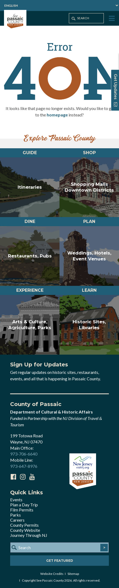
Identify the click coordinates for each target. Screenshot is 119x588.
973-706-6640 (23, 453)
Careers (17, 519)
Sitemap (73, 574)
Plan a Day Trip (24, 504)
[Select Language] (59, 5)
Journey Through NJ (28, 535)
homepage (57, 114)
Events (16, 499)
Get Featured (59, 561)
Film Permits (21, 509)
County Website (25, 530)
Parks (15, 514)
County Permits (24, 525)
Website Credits (52, 574)
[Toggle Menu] (111, 19)
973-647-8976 (23, 466)
